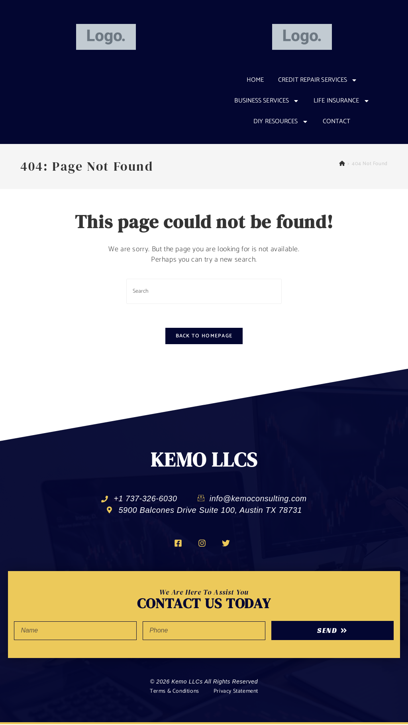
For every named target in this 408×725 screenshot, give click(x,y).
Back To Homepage (204, 336)
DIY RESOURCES (280, 121)
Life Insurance (341, 101)
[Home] (342, 164)
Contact (337, 121)
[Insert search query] (204, 291)
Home (255, 80)
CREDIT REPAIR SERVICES (317, 80)
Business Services (266, 101)
